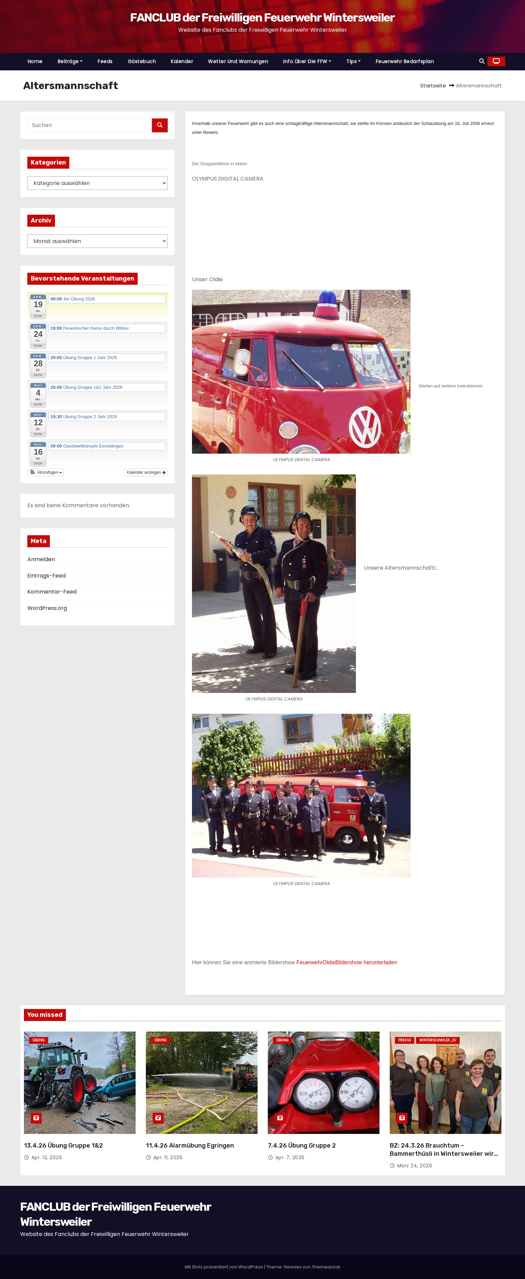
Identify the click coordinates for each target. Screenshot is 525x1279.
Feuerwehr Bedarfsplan (405, 61)
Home (35, 61)
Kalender (182, 61)
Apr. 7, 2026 (290, 1157)
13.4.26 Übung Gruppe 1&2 (63, 1145)
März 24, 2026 (414, 1165)
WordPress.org (47, 608)
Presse (404, 1040)
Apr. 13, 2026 (46, 1157)
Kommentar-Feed (52, 592)
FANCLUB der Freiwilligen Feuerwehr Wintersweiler (262, 18)
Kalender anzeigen (146, 472)
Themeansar (326, 1267)
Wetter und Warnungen (238, 61)
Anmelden (41, 559)
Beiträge (70, 61)
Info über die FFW (307, 61)
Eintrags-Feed (46, 576)
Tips (353, 61)
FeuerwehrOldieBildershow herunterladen (346, 962)
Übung (38, 1040)
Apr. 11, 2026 (168, 1157)
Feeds (105, 61)
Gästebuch (142, 61)
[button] (482, 61)
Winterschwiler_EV (437, 1040)
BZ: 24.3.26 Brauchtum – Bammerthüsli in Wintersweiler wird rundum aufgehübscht (444, 1154)
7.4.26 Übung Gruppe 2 (302, 1145)
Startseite (433, 85)
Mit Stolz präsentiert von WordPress (224, 1267)
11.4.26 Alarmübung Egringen (190, 1145)
